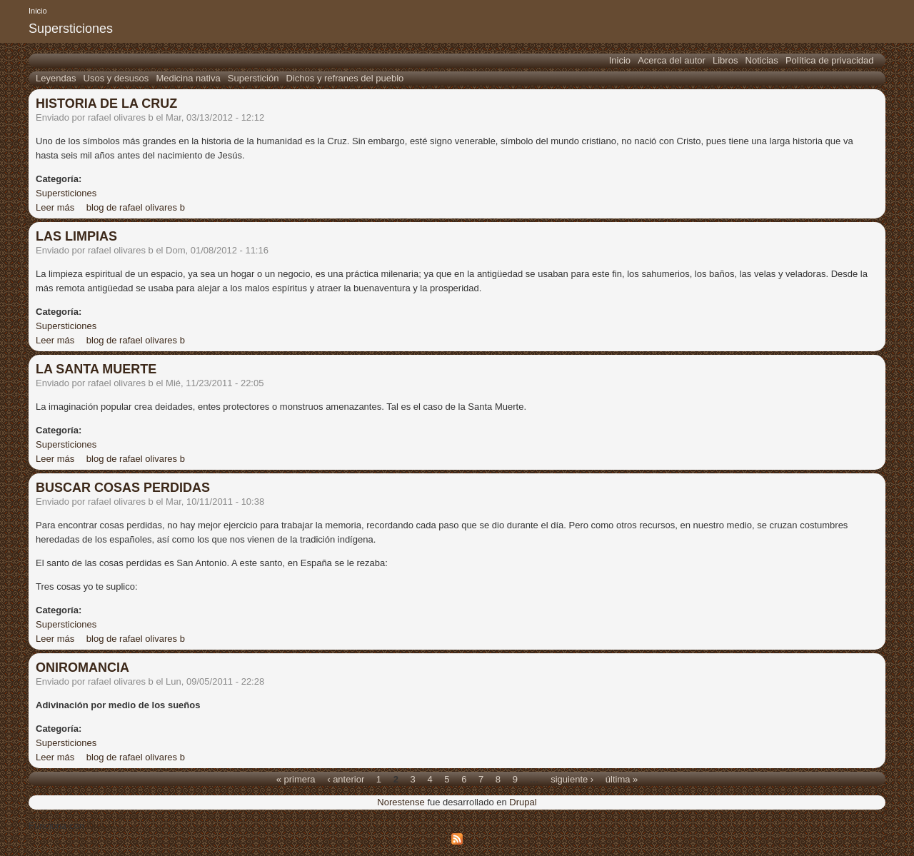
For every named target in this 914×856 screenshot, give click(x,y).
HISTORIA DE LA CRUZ (106, 103)
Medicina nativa (188, 78)
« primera (296, 778)
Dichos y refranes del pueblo (345, 78)
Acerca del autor (671, 60)
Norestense (400, 802)
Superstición (253, 78)
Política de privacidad (829, 60)
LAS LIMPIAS (76, 236)
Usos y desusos (116, 78)
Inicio (38, 10)
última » (622, 778)
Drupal (522, 802)
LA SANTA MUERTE (96, 369)
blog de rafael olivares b (135, 207)
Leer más (55, 207)
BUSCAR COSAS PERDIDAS (123, 487)
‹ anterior (345, 778)
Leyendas (56, 78)
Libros (725, 60)
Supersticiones (66, 193)
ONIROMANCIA (82, 667)
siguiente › (572, 778)
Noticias (761, 60)
